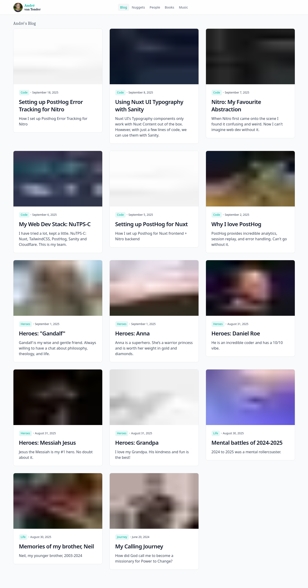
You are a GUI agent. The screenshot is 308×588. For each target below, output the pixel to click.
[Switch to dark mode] (291, 7)
